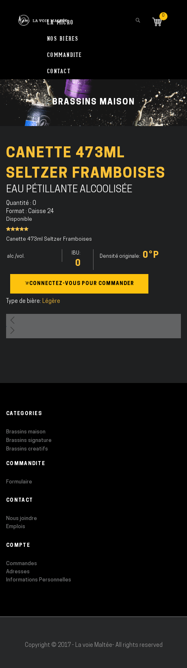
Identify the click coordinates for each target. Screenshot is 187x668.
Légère (51, 301)
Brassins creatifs (27, 449)
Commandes (21, 563)
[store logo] (42, 16)
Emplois (15, 526)
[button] (93, 320)
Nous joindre (21, 518)
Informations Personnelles (38, 580)
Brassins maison (26, 432)
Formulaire (19, 482)
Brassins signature (29, 440)
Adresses (18, 571)
